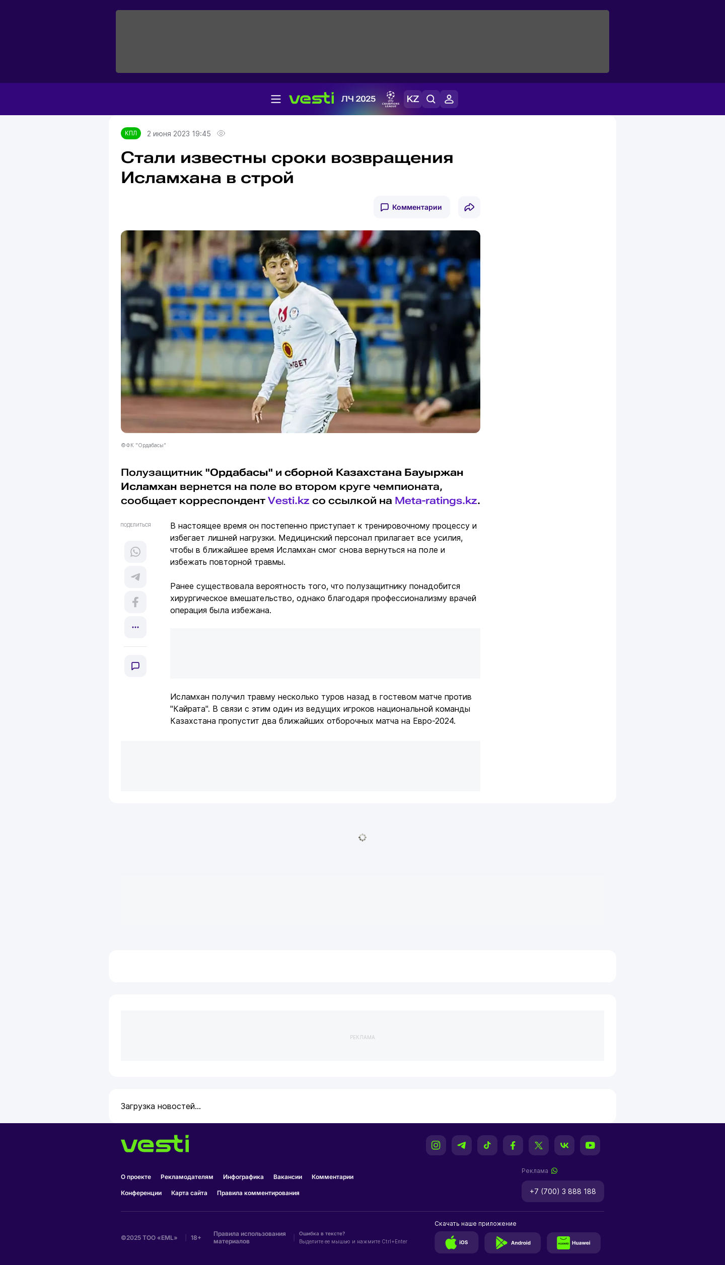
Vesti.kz (289, 500)
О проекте (136, 1176)
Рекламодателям (187, 1176)
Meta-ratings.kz (436, 500)
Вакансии (287, 1176)
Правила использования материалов (249, 1237)
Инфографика (243, 1176)
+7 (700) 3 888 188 (563, 1191)
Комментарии (417, 207)
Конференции (141, 1193)
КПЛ (131, 133)
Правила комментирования (258, 1193)
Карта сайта (189, 1193)
